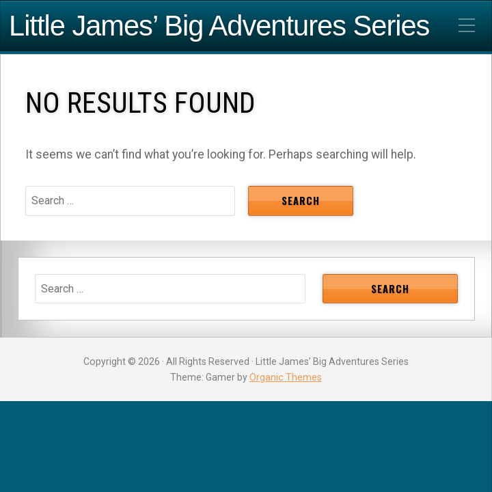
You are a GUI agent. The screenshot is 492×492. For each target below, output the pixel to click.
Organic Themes (285, 377)
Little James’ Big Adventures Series (219, 26)
